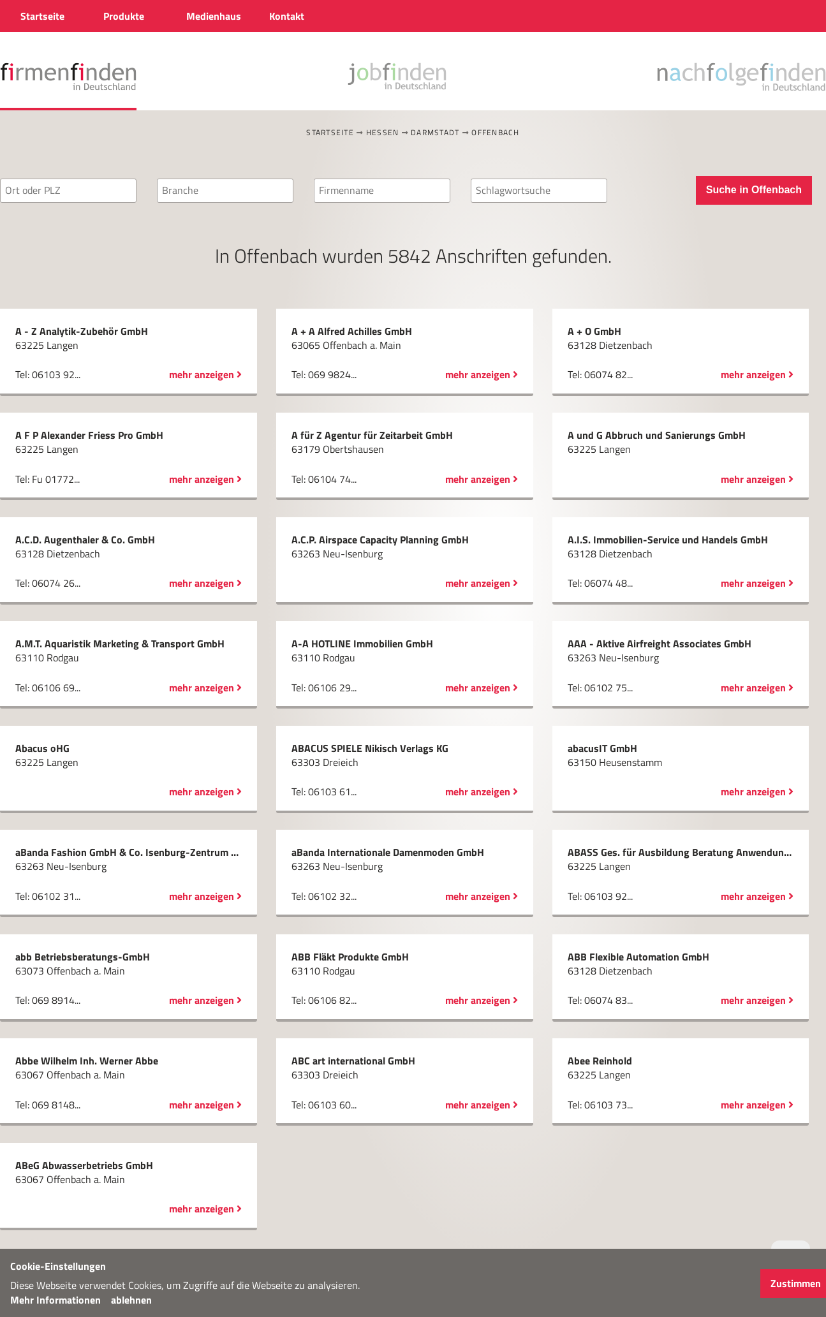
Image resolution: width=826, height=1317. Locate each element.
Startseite (330, 132)
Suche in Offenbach (754, 189)
